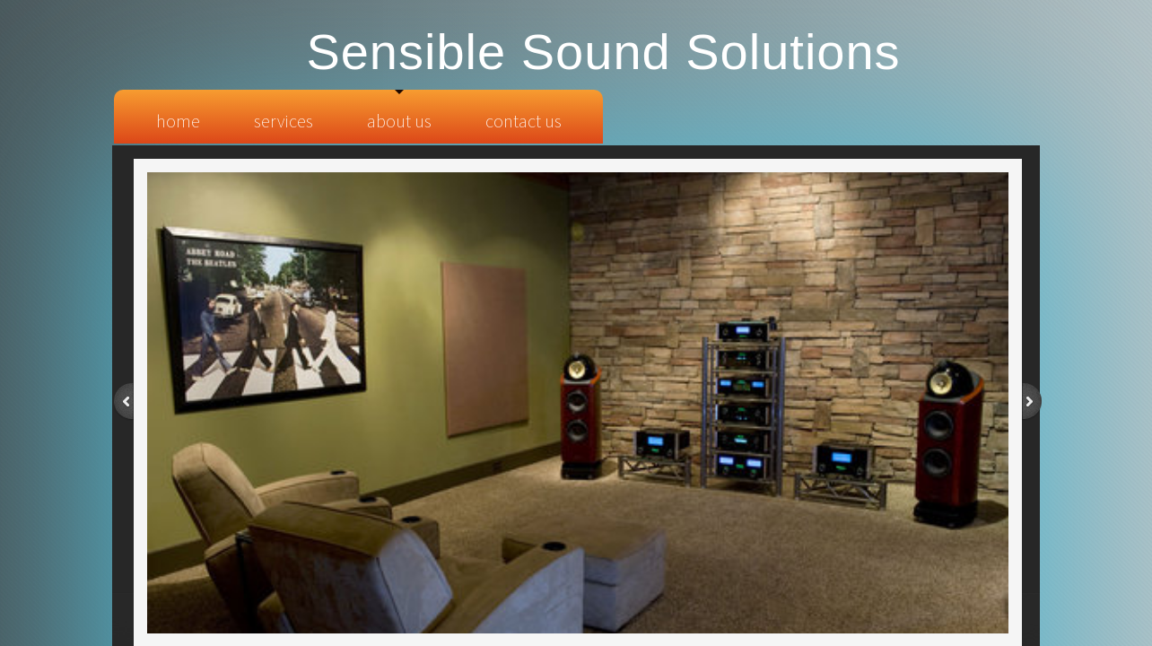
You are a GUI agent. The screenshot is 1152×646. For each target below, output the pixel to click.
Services (283, 120)
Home (178, 120)
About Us (399, 120)
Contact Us (523, 120)
